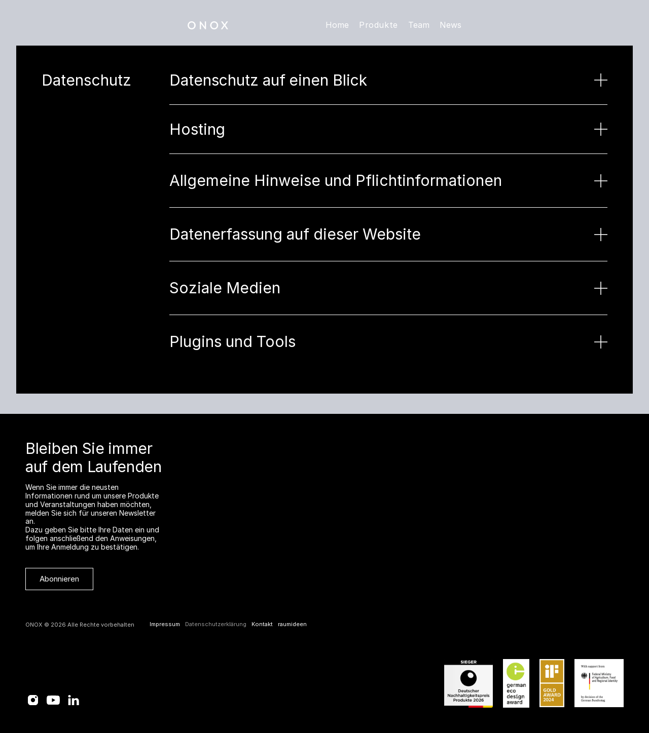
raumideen (292, 624)
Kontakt (262, 624)
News (450, 25)
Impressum (165, 624)
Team (418, 25)
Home (337, 25)
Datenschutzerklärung (215, 624)
